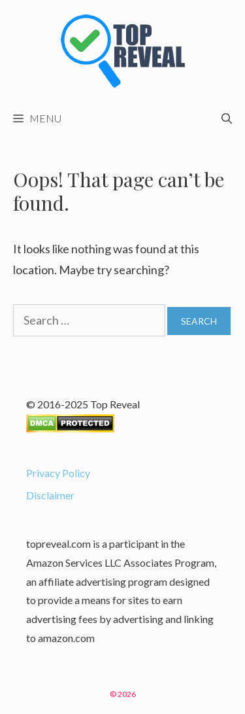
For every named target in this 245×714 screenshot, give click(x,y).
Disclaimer (50, 495)
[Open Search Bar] (226, 118)
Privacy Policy (58, 473)
